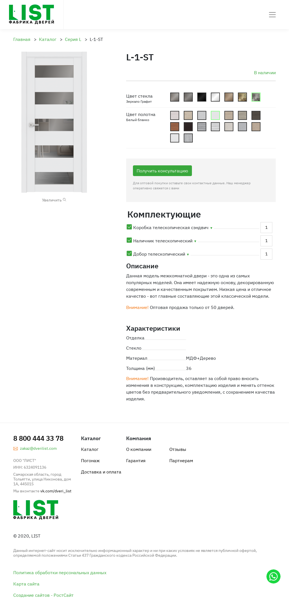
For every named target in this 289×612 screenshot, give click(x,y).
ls (242, 126)
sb (188, 137)
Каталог (89, 449)
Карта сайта (26, 584)
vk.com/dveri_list (55, 490)
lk (255, 126)
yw (174, 137)
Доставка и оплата (101, 472)
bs (201, 115)
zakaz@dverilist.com (38, 448)
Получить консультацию (162, 171)
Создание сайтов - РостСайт (43, 595)
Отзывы (177, 449)
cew (174, 115)
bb (188, 115)
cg (242, 115)
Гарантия (136, 460)
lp (228, 126)
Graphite (188, 97)
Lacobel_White (215, 97)
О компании (138, 449)
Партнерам (181, 460)
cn (255, 115)
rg (201, 126)
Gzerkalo (255, 97)
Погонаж (90, 460)
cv (188, 126)
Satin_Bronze (228, 97)
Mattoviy (174, 97)
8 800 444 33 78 (38, 438)
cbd (228, 115)
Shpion (242, 97)
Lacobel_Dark (201, 97)
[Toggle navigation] (272, 14)
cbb (215, 115)
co (174, 126)
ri (215, 126)
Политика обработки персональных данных (59, 572)
